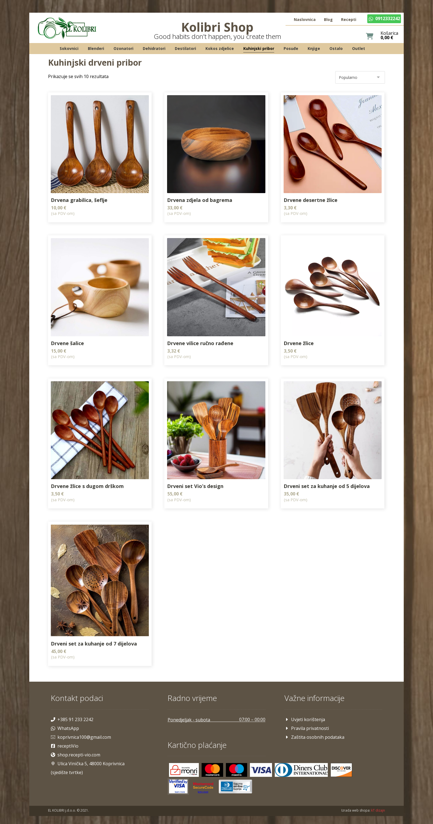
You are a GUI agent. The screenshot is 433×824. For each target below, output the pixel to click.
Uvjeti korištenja (304, 713)
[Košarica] (367, 37)
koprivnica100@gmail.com (83, 731)
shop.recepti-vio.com (77, 749)
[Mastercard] (213, 764)
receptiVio (66, 740)
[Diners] (302, 764)
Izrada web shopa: (353, 804)
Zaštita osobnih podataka (314, 731)
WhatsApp (67, 722)
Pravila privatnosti (306, 722)
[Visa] (261, 764)
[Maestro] (237, 764)
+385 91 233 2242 (74, 713)
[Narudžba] (358, 78)
